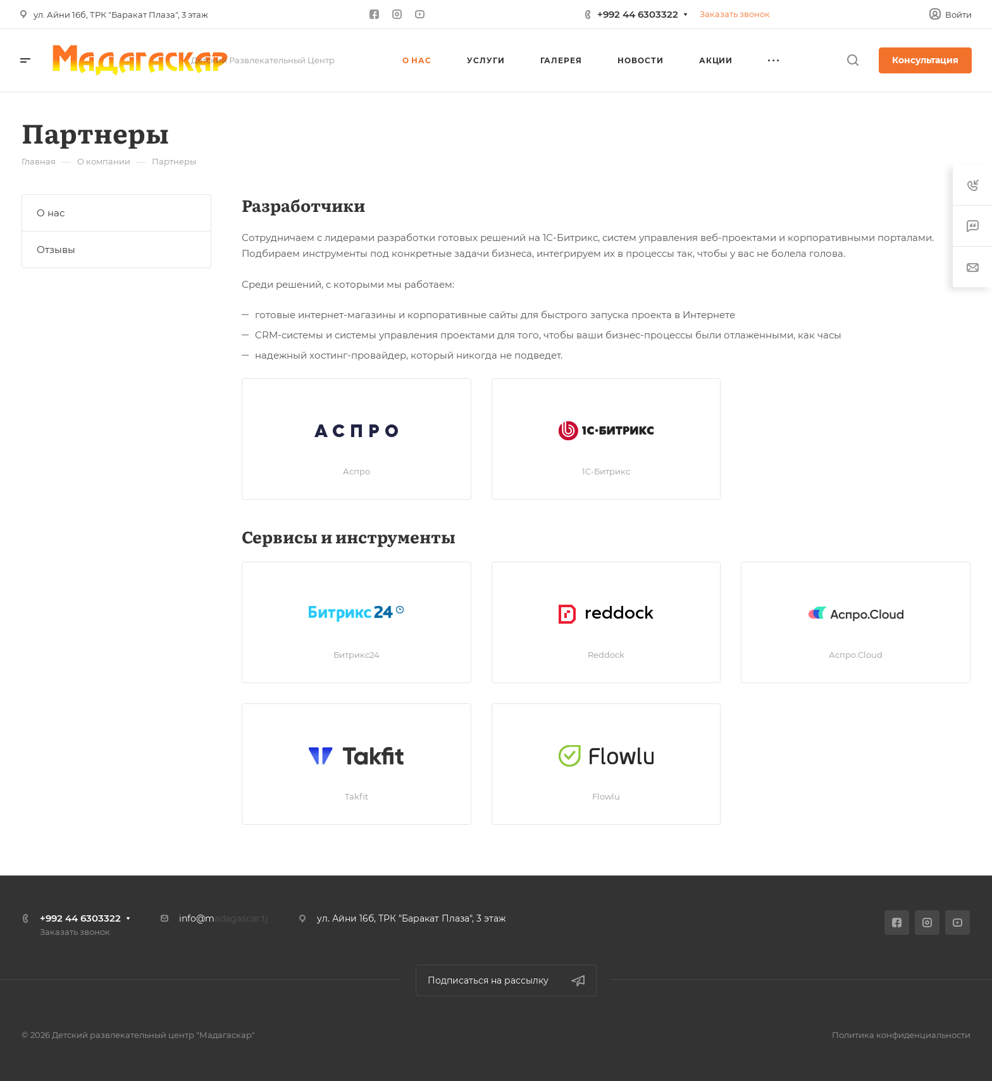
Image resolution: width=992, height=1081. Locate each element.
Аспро (356, 471)
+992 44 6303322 (637, 14)
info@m (196, 918)
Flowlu (606, 796)
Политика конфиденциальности (901, 1035)
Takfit (356, 796)
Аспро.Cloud (856, 655)
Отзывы (56, 250)
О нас (51, 213)
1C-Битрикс (606, 471)
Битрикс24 (356, 655)
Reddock (606, 655)
